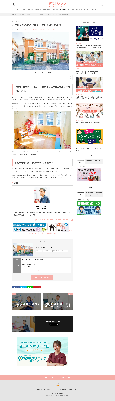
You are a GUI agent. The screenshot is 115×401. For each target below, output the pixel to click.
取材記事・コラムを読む (32, 14)
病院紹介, (25, 30)
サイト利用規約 (62, 390)
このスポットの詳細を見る (42, 277)
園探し (24, 9)
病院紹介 (42, 14)
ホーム (19, 9)
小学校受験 (38, 9)
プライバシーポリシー (50, 390)
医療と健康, (30, 30)
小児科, (48, 30)
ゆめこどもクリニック (18, 21)
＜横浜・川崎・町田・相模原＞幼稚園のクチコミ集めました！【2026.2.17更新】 (89, 72)
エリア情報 (71, 9)
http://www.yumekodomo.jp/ (30, 271)
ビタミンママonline (57, 393)
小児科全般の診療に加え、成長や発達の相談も (57, 14)
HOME (15, 14)
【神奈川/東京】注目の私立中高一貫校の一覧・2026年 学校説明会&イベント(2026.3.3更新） (89, 46)
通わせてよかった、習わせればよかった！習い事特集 (89, 149)
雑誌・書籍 (79, 9)
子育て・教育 (54, 9)
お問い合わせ (72, 390)
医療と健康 (63, 9)
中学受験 (30, 9)
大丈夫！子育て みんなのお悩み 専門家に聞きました (89, 123)
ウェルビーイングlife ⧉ (90, 9)
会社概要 (39, 390)
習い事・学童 (46, 9)
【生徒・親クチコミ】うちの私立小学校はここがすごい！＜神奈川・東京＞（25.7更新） (89, 98)
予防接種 (52, 30)
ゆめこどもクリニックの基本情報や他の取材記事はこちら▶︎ (53, 220)
